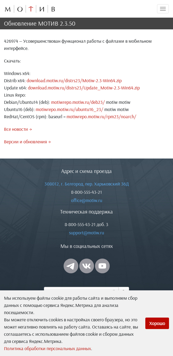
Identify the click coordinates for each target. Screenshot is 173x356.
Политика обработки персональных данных (47, 348)
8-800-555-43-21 (86, 192)
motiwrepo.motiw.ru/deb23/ (78, 102)
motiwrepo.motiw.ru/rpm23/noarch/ (101, 116)
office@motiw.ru (86, 200)
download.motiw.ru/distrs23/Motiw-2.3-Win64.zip (74, 80)
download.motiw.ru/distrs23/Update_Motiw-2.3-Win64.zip (84, 88)
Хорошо (157, 323)
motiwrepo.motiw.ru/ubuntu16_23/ (69, 109)
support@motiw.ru (86, 233)
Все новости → (18, 129)
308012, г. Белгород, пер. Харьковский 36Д (86, 184)
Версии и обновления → (27, 142)
